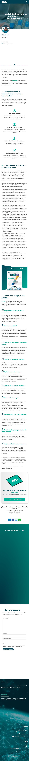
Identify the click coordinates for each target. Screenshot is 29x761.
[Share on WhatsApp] (19, 520)
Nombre (5, 633)
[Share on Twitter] (16, 520)
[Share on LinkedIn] (9, 520)
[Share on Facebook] (13, 520)
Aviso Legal (14, 751)
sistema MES (15, 80)
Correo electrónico (7, 638)
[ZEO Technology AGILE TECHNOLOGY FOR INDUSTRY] (4, 2)
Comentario (5, 618)
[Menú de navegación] (26, 2)
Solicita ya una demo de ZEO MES (14, 499)
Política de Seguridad (14, 758)
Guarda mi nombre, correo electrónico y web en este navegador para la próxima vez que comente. (14, 646)
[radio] (10, 512)
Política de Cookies (14, 756)
